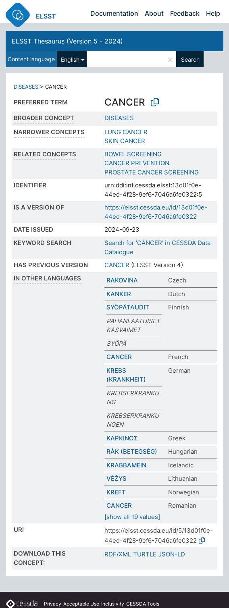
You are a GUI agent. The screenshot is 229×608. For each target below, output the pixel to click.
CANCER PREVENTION (136, 163)
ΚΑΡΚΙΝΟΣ (122, 438)
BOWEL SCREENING (133, 154)
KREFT (116, 492)
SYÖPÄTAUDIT (127, 307)
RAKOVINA (122, 280)
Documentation (114, 13)
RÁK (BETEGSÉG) (131, 451)
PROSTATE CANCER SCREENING (151, 172)
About (154, 13)
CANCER (116, 265)
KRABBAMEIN (126, 465)
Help (213, 13)
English (70, 59)
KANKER (118, 294)
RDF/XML (117, 554)
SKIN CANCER (124, 141)
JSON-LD (171, 554)
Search (190, 59)
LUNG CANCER (126, 132)
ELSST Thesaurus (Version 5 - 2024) (67, 41)
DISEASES (26, 86)
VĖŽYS (116, 478)
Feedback (185, 13)
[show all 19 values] (132, 517)
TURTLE (144, 554)
